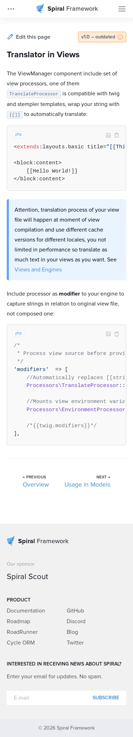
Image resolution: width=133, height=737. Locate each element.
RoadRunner (22, 632)
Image (108, 135)
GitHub (75, 611)
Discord (76, 621)
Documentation (26, 611)
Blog (72, 632)
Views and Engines (38, 269)
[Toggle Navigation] (122, 9)
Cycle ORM (21, 643)
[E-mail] (67, 698)
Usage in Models (87, 485)
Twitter (75, 643)
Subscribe (106, 697)
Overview (36, 485)
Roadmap (18, 621)
